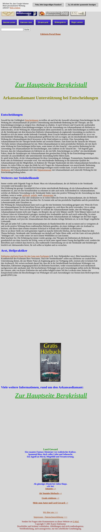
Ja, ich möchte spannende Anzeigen (82, 5)
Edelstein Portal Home (50, 34)
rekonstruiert (48, 195)
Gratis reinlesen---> (50, 498)
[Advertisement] (50, 60)
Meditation (6, 170)
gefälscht (26, 195)
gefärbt (34, 195)
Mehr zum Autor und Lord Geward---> (50, 503)
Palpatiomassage (44, 170)
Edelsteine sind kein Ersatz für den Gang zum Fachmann (25, 256)
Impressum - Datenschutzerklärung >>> (50, 517)
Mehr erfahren (15, 8)
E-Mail (76, 521)
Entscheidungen (31, 120)
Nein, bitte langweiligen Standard (48, 5)
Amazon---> (50, 489)
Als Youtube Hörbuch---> (50, 493)
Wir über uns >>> (50, 512)
